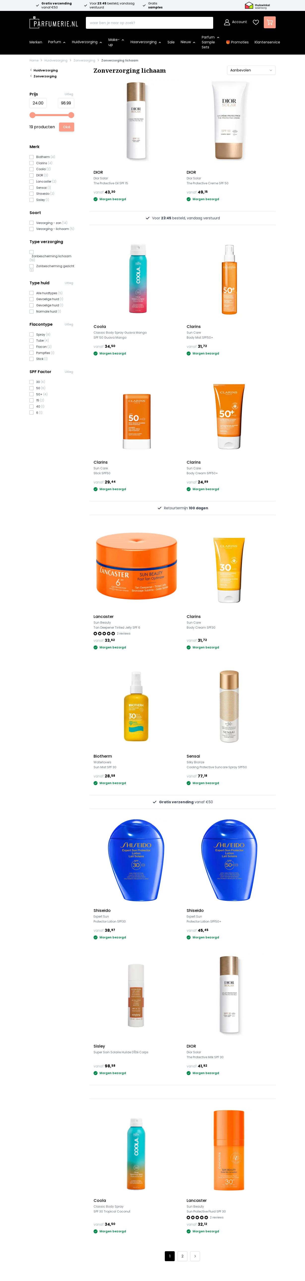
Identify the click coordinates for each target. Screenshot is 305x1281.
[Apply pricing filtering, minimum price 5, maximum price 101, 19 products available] (66, 127)
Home (34, 61)
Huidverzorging (56, 61)
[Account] (235, 22)
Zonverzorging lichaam (119, 61)
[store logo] (54, 20)
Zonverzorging (84, 61)
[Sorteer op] (251, 70)
